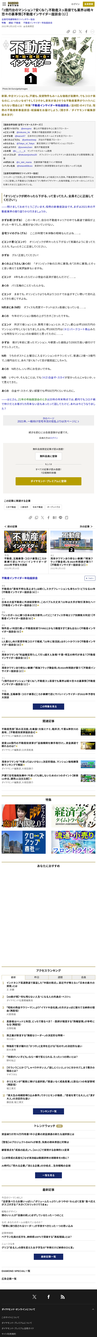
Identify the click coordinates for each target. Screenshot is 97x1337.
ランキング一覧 (48, 1111)
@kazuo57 (20, 136)
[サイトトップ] (12, 4)
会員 (83, 977)
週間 (60, 977)
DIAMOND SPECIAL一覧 (16, 1271)
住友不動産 (38, 507)
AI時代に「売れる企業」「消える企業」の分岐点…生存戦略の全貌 (36, 1165)
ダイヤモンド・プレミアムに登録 (48, 481)
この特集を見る (48, 706)
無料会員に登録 (48, 456)
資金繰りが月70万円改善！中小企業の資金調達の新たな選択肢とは (38, 1134)
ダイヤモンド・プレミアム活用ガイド (18, 1328)
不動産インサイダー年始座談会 (37, 23)
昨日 (36, 977)
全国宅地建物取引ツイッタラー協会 (18, 19)
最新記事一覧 (48, 1256)
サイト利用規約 (9, 1334)
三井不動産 (11, 507)
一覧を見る (48, 1175)
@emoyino (26, 128)
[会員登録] (89, 4)
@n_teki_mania (24, 162)
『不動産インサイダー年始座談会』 (50, 105)
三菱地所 (24, 507)
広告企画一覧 (9, 1278)
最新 (13, 977)
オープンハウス (53, 507)
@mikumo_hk (23, 132)
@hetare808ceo (24, 166)
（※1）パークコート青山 (76, 329)
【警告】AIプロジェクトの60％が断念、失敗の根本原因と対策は (35, 1142)
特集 (4, 23)
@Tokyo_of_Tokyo (25, 143)
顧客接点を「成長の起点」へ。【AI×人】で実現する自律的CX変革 (35, 1150)
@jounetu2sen (25, 147)
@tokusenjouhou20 (27, 155)
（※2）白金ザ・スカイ (53, 377)
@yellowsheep (29, 140)
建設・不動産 (14, 23)
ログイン (75, 4)
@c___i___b (19, 151)
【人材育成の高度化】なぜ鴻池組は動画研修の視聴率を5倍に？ (35, 1158)
